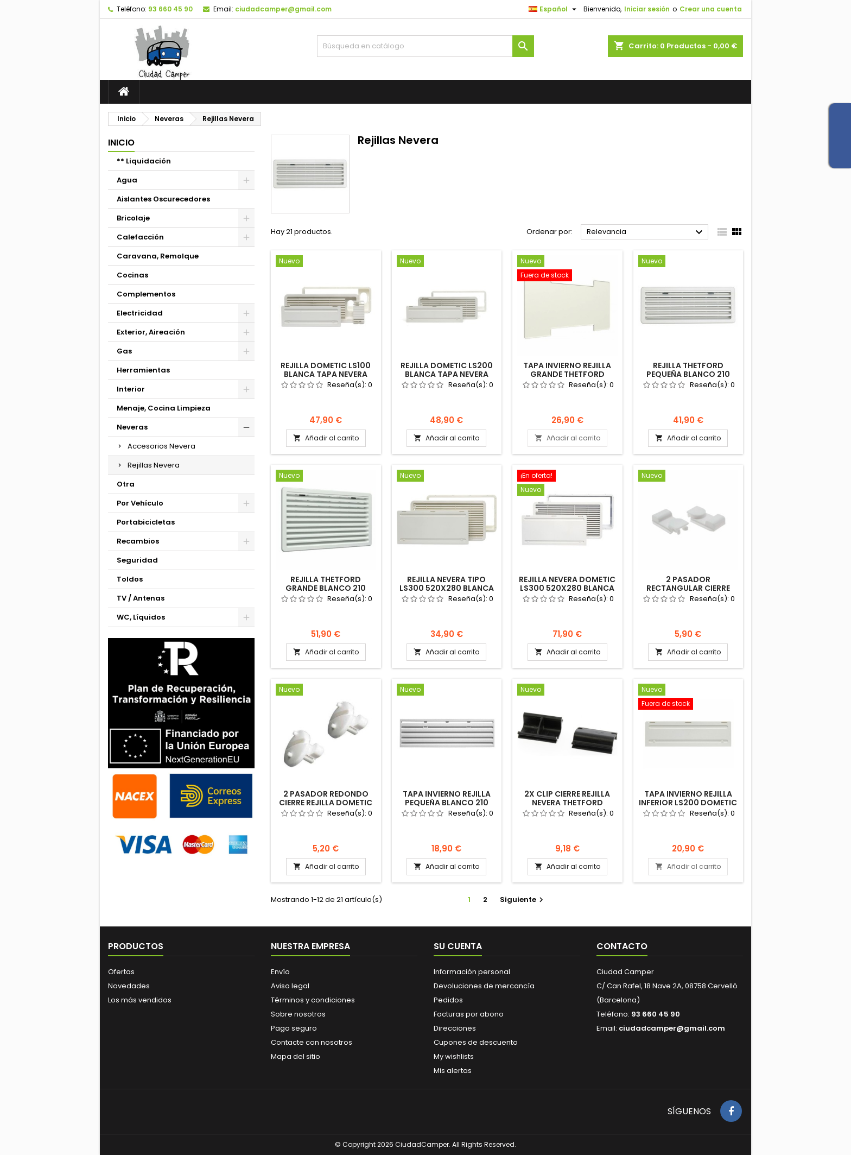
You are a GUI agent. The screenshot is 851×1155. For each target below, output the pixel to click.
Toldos (130, 579)
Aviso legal (290, 986)
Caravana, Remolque (158, 256)
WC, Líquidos (141, 617)
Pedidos (448, 1000)
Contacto (621, 946)
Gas (124, 351)
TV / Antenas (140, 598)
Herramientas (143, 370)
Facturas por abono (469, 1014)
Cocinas (132, 275)
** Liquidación (144, 161)
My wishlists (454, 1056)
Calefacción (140, 237)
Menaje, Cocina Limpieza (164, 408)
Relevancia (646, 232)
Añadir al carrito (326, 438)
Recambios (138, 541)
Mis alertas (453, 1070)
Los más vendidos (140, 1000)
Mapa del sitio (295, 1056)
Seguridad (137, 560)
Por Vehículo (140, 503)
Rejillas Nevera (154, 465)
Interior (131, 389)
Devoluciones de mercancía (484, 986)
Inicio (121, 142)
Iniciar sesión (647, 9)
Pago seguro (294, 1028)
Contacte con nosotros (311, 1042)
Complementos (146, 294)
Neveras (132, 427)
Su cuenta (458, 946)
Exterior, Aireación (151, 332)
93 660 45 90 (170, 9)
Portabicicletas (146, 522)
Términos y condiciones (313, 1000)
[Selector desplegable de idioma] (554, 9)
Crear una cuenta (710, 9)
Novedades (129, 986)
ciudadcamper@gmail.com (283, 9)
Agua (127, 180)
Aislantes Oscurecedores (163, 199)
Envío (280, 972)
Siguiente (523, 899)
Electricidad (140, 313)
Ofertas (121, 972)
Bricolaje (133, 218)
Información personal (472, 972)
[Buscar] (425, 46)
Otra (126, 484)
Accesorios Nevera (161, 446)
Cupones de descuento (476, 1042)
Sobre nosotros (298, 1014)
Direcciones (455, 1028)
